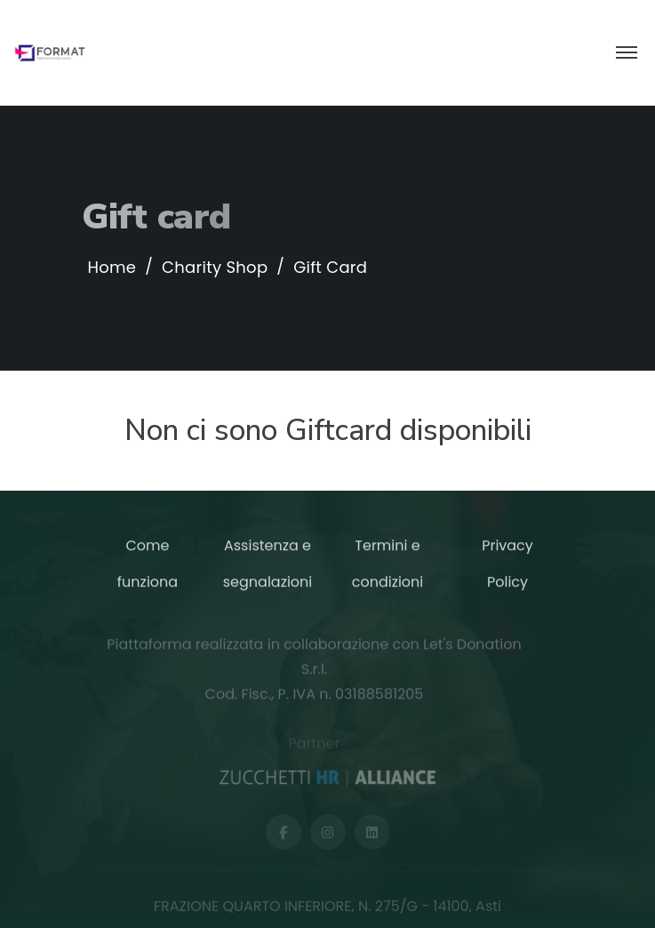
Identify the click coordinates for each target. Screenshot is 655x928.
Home (112, 267)
